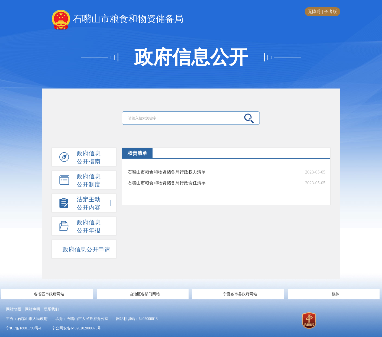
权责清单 (137, 153)
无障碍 (314, 11)
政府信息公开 (191, 57)
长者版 (330, 11)
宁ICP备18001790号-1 (23, 328)
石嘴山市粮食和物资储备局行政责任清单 (167, 183)
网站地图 (13, 309)
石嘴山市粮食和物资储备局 (117, 19)
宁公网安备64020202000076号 (76, 328)
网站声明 (32, 309)
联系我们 (51, 309)
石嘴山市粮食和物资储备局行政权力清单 (167, 172)
